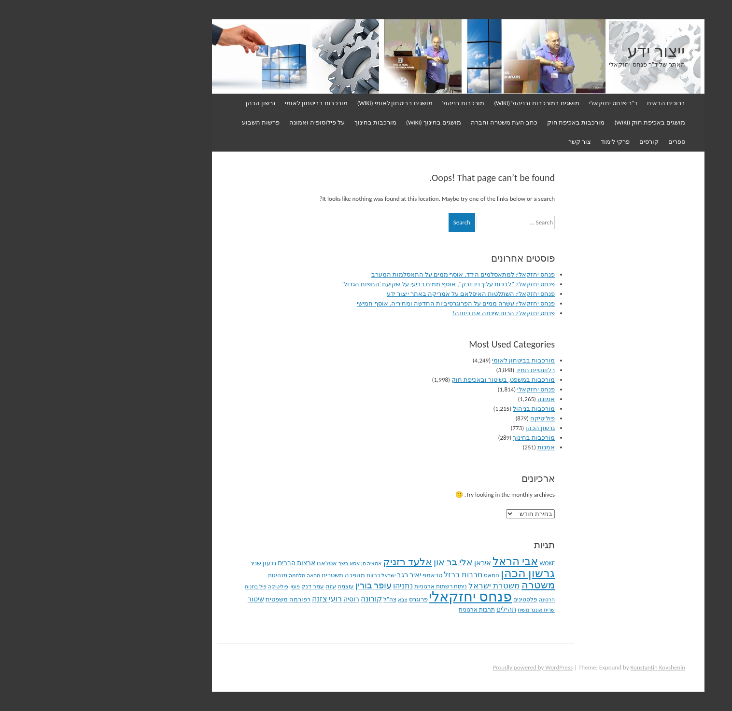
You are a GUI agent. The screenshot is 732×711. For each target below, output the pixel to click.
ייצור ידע (564, 51)
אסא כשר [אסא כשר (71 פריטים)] (256, 563)
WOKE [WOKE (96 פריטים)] (455, 563)
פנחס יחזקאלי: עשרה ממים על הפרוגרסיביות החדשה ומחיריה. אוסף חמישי (364, 303)
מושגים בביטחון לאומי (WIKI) (303, 103)
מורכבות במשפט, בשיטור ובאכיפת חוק (411, 379)
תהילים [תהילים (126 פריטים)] (414, 609)
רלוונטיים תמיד (443, 370)
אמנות (454, 447)
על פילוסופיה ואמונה (225, 122)
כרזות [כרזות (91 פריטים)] (281, 575)
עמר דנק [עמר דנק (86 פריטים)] (220, 586)
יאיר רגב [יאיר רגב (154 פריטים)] (317, 575)
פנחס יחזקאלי (444, 389)
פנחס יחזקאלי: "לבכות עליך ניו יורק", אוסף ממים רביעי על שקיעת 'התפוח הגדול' (356, 284)
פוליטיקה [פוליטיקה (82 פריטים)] (186, 586)
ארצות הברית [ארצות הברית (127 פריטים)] (204, 563)
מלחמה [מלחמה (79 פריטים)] (205, 575)
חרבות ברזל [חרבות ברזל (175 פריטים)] (371, 574)
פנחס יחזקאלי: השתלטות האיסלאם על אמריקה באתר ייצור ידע (379, 293)
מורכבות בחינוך (283, 122)
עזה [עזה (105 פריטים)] (238, 586)
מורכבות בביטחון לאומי (224, 103)
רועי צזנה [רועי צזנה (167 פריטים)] (235, 598)
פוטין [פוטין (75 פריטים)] (202, 587)
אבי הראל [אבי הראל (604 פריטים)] (423, 561)
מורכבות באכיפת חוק (484, 122)
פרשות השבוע (168, 122)
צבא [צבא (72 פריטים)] (310, 600)
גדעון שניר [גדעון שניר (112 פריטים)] (170, 563)
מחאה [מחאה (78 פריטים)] (221, 575)
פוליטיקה (450, 418)
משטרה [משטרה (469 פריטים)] (446, 585)
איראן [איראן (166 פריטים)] (390, 562)
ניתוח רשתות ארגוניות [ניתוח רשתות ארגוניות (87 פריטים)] (348, 586)
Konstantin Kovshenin (565, 667)
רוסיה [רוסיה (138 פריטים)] (259, 599)
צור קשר (487, 141)
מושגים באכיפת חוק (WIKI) (557, 122)
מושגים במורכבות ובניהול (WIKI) (444, 103)
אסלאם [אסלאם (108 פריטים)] (235, 563)
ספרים (584, 141)
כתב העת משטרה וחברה (412, 122)
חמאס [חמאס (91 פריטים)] (399, 575)
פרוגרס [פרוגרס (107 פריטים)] (326, 599)
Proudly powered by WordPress (440, 667)
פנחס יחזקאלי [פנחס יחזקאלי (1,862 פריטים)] (378, 596)
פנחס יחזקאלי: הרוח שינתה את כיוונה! (412, 313)
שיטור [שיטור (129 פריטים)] (163, 599)
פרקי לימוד (522, 141)
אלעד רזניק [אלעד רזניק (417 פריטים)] (315, 562)
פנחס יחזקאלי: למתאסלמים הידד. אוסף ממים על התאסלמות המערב (371, 274)
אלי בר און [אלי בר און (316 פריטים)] (361, 562)
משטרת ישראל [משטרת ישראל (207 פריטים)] (402, 585)
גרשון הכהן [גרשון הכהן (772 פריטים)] (435, 573)
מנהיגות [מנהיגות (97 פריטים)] (185, 575)
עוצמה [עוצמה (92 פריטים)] (253, 586)
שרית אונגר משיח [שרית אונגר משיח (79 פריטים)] (444, 609)
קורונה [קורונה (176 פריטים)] (279, 598)
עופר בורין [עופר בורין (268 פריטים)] (281, 585)
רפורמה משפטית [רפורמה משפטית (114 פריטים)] (195, 599)
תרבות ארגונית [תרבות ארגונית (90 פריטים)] (384, 609)
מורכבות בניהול (371, 103)
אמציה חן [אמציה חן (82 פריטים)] (279, 563)
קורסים (556, 141)
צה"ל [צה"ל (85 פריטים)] (297, 599)
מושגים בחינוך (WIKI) (341, 122)
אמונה (454, 399)
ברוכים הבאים (574, 103)
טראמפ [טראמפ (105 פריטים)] (340, 575)
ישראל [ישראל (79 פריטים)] (296, 575)
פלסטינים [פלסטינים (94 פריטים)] (433, 599)
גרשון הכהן (168, 103)
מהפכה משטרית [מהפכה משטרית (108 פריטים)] (251, 575)
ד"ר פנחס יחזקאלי (521, 103)
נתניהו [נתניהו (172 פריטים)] (311, 585)
